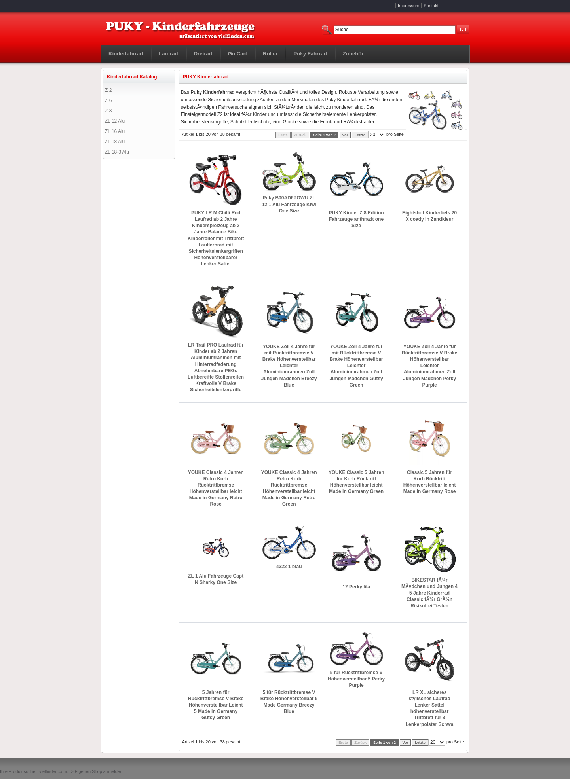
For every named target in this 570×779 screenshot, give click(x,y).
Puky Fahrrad (310, 54)
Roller (270, 54)
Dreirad (203, 54)
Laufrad (168, 54)
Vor (345, 135)
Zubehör (353, 54)
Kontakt (431, 5)
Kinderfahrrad (125, 54)
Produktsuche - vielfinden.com (38, 771)
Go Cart (237, 54)
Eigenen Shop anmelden (98, 771)
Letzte (360, 135)
